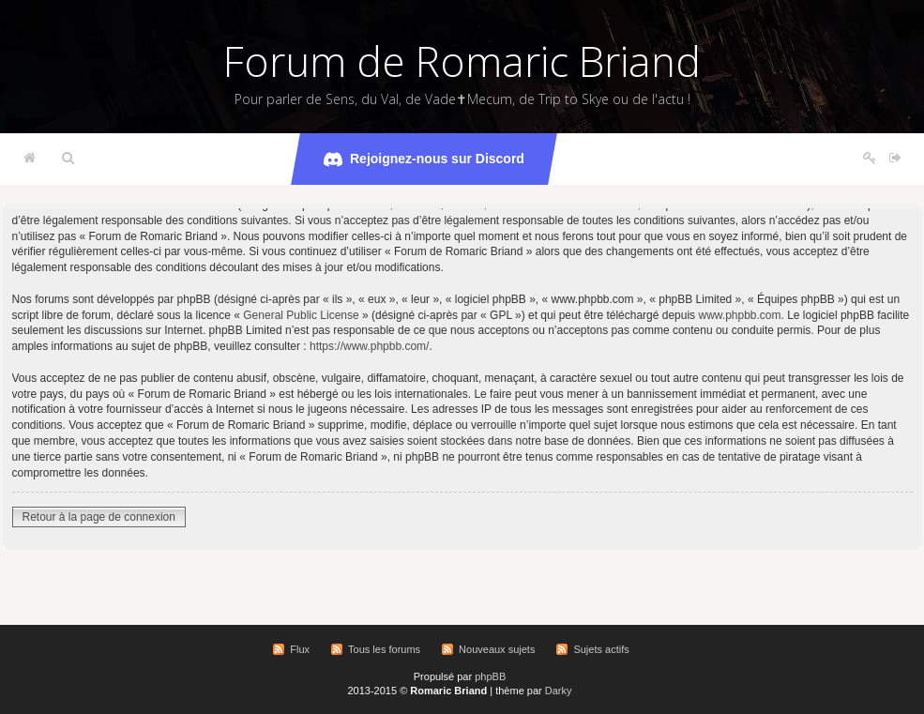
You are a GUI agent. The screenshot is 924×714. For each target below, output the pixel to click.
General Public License (300, 315)
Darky (558, 690)
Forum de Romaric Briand (462, 61)
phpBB (490, 676)
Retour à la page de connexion (99, 517)
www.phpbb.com (739, 315)
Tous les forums (384, 649)
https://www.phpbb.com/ (369, 346)
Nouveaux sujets (497, 649)
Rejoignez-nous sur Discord (424, 159)
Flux (300, 649)
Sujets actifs (601, 649)
